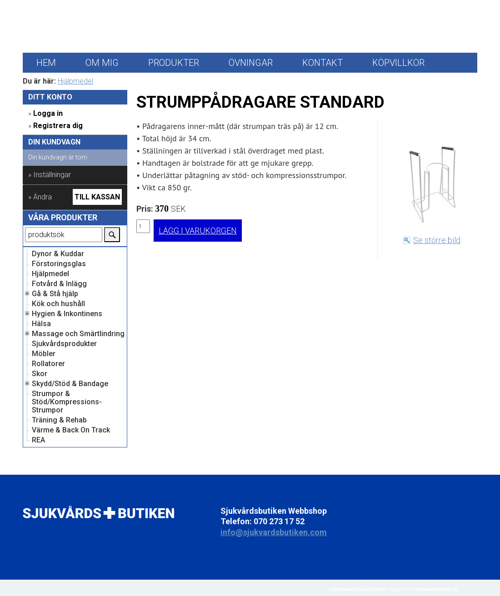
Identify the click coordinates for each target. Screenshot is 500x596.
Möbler (43, 354)
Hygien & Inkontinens (67, 314)
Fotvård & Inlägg (59, 284)
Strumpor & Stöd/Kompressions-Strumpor (67, 402)
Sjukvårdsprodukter (64, 344)
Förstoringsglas (59, 264)
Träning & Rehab (59, 420)
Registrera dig (58, 125)
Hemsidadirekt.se (437, 589)
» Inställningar (49, 174)
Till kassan (97, 197)
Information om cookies (357, 589)
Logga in (48, 113)
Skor (39, 374)
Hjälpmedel (75, 81)
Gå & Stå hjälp (55, 294)
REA (38, 440)
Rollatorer (48, 364)
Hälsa (41, 324)
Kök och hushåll (58, 304)
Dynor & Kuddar (58, 254)
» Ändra (40, 197)
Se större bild (436, 240)
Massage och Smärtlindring (78, 334)
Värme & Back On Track (71, 430)
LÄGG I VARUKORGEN (198, 230)
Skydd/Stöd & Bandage (70, 384)
